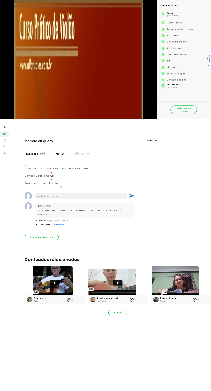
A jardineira (174, 48)
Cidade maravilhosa (179, 54)
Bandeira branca (177, 41)
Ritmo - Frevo (175, 22)
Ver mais (118, 312)
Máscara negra (176, 67)
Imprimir (82, 153)
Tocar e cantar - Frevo (180, 29)
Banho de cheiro (177, 79)
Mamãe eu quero (177, 73)
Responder (40, 221)
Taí (169, 60)
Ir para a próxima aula (42, 237)
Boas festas (174, 35)
